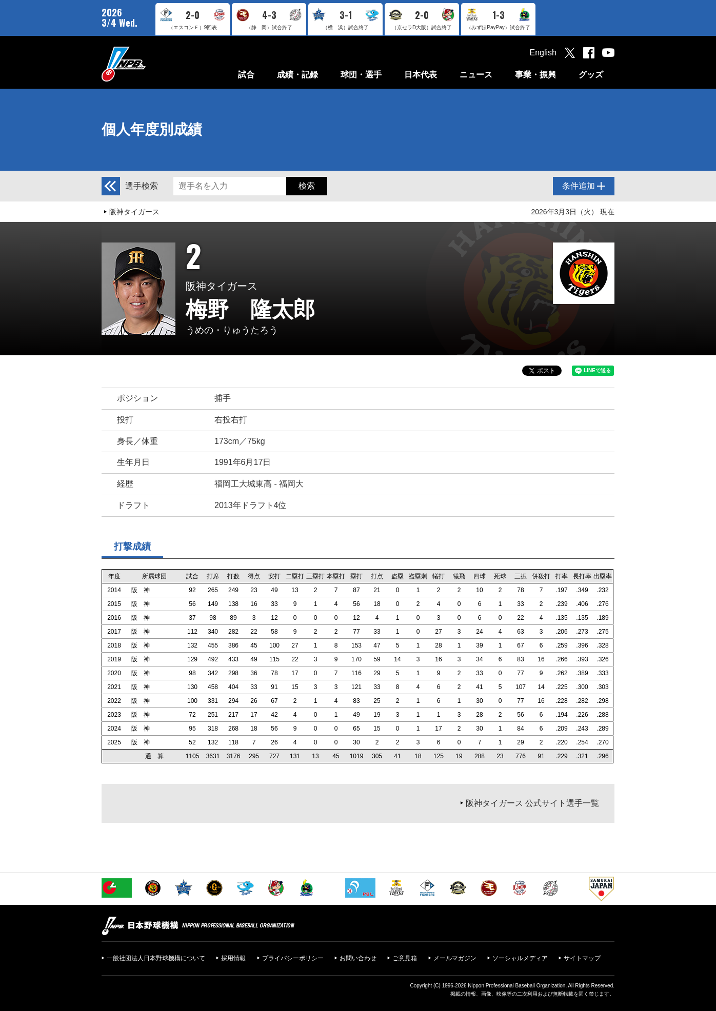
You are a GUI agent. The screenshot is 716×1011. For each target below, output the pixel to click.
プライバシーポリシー (293, 958)
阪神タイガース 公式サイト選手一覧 (532, 803)
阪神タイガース (134, 212)
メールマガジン (454, 958)
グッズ (591, 74)
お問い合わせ (358, 958)
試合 (246, 74)
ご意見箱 (404, 958)
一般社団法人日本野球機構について (156, 958)
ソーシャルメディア (520, 958)
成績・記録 (297, 74)
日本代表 (420, 74)
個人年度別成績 (152, 129)
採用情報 (233, 958)
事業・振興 (535, 74)
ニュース (476, 74)
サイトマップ (582, 958)
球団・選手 (361, 74)
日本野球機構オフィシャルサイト (149, 64)
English (543, 52)
